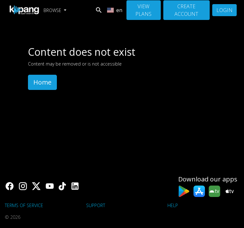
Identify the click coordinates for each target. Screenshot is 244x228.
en (114, 10)
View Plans (143, 10)
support (95, 205)
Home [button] (42, 82)
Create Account (186, 10)
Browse (53, 10)
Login (224, 10)
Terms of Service (24, 205)
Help (172, 205)
